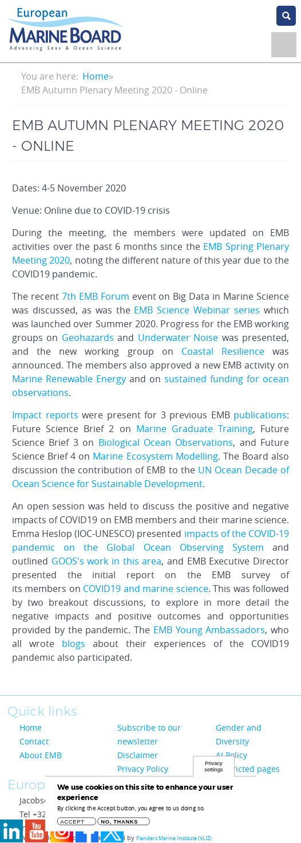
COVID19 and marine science (145, 588)
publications (260, 415)
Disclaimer (137, 755)
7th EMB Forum (95, 296)
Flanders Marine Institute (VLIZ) (174, 838)
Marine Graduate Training (194, 428)
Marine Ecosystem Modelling (155, 456)
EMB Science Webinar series (197, 310)
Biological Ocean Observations (165, 442)
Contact (34, 741)
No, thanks (119, 824)
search (286, 16)
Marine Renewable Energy (69, 379)
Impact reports (45, 415)
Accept (73, 824)
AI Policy (231, 755)
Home (95, 76)
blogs (73, 643)
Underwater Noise (180, 337)
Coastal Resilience (222, 351)
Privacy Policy (142, 768)
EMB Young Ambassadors (209, 630)
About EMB (40, 755)
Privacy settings (213, 769)
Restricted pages (248, 768)
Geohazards (88, 337)
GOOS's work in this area (107, 561)
